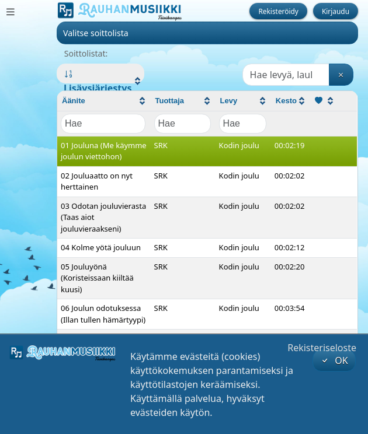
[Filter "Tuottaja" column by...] (182, 124)
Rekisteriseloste (321, 347)
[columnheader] (104, 101)
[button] (100, 81)
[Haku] (285, 75)
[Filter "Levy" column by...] (243, 124)
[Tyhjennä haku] (341, 75)
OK (334, 360)
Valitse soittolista (96, 32)
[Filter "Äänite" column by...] (103, 124)
